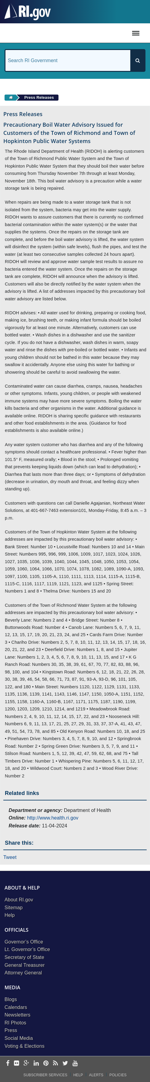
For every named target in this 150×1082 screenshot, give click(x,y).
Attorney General (23, 972)
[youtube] (75, 1063)
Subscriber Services (45, 1075)
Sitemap (14, 907)
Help (10, 915)
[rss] (55, 1063)
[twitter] (65, 1063)
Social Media (19, 1038)
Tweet (10, 857)
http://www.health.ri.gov (52, 817)
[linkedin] (36, 1063)
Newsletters (17, 1014)
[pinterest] (45, 1063)
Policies (118, 1075)
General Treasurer (25, 965)
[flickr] (16, 1063)
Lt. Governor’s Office (27, 949)
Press (11, 1030)
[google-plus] (26, 1063)
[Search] (137, 60)
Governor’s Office (24, 941)
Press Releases (39, 97)
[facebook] (7, 1063)
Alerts (96, 1075)
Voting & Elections (25, 1046)
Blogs (11, 999)
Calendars (16, 1007)
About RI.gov (19, 899)
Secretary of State (24, 957)
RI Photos (15, 1022)
